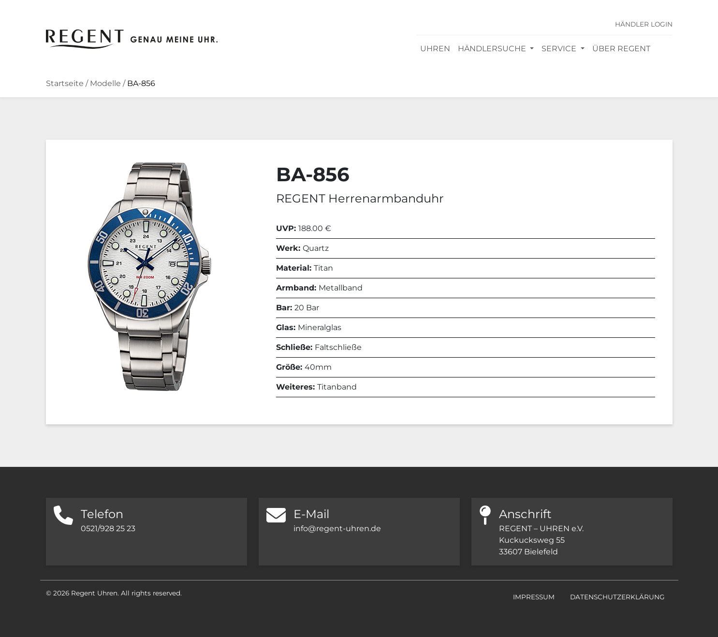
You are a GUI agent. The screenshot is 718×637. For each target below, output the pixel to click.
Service (560, 48)
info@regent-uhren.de (337, 528)
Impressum (534, 597)
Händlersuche (493, 48)
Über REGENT (621, 48)
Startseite (65, 83)
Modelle (105, 83)
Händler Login (644, 24)
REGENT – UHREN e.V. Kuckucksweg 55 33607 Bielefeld (541, 540)
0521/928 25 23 (108, 528)
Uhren (435, 48)
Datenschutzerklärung (617, 597)
